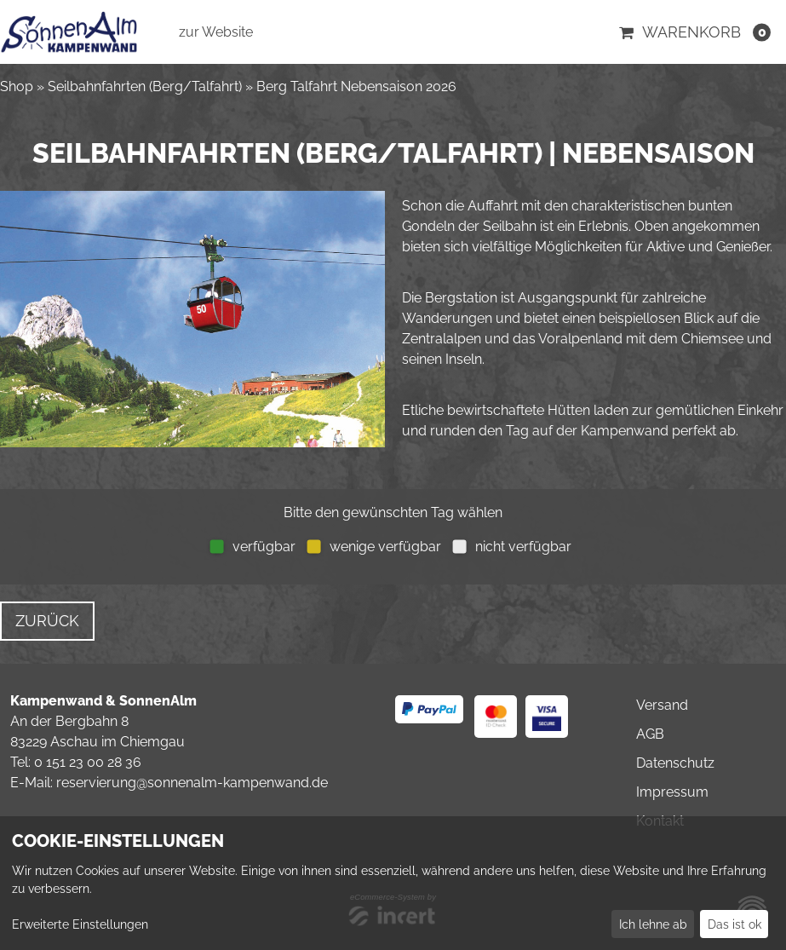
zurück (47, 621)
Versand (662, 705)
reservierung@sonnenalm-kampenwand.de (192, 782)
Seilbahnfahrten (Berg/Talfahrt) (145, 86)
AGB (650, 734)
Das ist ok (734, 924)
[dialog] (393, 883)
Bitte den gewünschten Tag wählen (393, 512)
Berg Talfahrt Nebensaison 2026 (356, 86)
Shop (16, 86)
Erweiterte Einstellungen (80, 924)
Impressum (672, 792)
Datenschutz (675, 763)
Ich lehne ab (653, 924)
